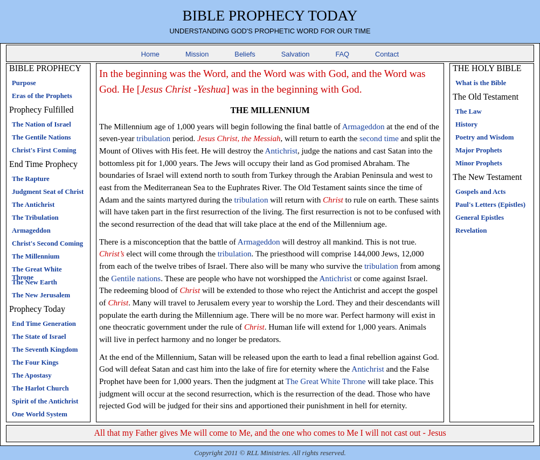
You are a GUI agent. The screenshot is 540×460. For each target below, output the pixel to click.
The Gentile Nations (41, 137)
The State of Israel (39, 336)
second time (379, 138)
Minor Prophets (478, 163)
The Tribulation (35, 217)
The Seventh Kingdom (45, 349)
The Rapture (31, 179)
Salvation (295, 54)
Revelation (471, 230)
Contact (387, 54)
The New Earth (34, 282)
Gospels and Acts (480, 192)
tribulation (153, 138)
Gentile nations (136, 278)
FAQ (342, 54)
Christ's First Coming (44, 150)
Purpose (24, 83)
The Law (468, 111)
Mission (197, 54)
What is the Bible (480, 83)
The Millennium (36, 256)
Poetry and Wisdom (484, 137)
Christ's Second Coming (47, 243)
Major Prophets (478, 150)
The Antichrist (33, 204)
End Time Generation (44, 323)
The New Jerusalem (41, 295)
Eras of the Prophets (42, 96)
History (466, 124)
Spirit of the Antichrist (45, 401)
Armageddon (31, 230)
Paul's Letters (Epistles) (490, 204)
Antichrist (281, 151)
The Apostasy (32, 375)
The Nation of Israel (41, 124)
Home (150, 54)
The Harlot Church (40, 388)
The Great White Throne (325, 381)
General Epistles (479, 217)
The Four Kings (35, 362)
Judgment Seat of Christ (48, 192)
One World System (39, 414)
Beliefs (244, 54)
